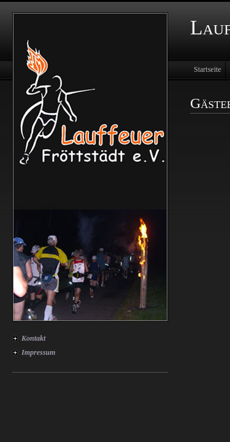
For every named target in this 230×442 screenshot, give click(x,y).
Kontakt (33, 338)
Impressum (38, 352)
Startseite (207, 69)
